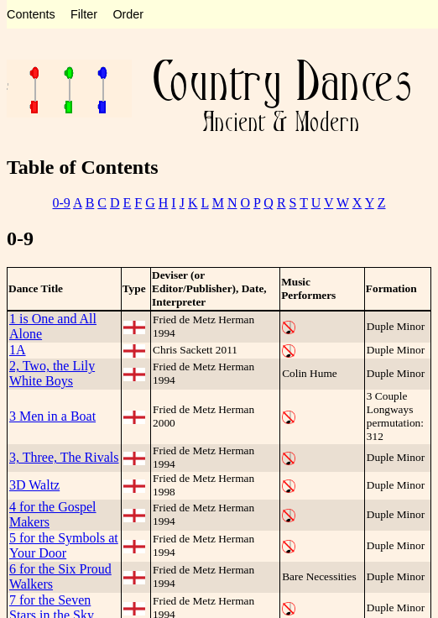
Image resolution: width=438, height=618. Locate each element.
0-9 (61, 203)
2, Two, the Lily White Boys (52, 373)
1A (17, 350)
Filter (83, 14)
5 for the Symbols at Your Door (63, 545)
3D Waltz (34, 485)
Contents (31, 14)
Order (127, 14)
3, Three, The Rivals (64, 457)
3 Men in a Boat (52, 416)
